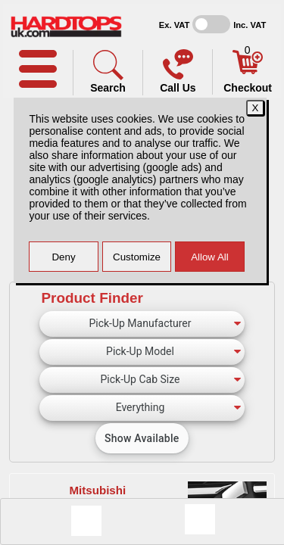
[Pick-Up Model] (142, 352)
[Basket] (248, 70)
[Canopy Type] (142, 408)
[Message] (86, 521)
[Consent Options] (200, 519)
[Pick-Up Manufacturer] (142, 324)
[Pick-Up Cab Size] (142, 380)
